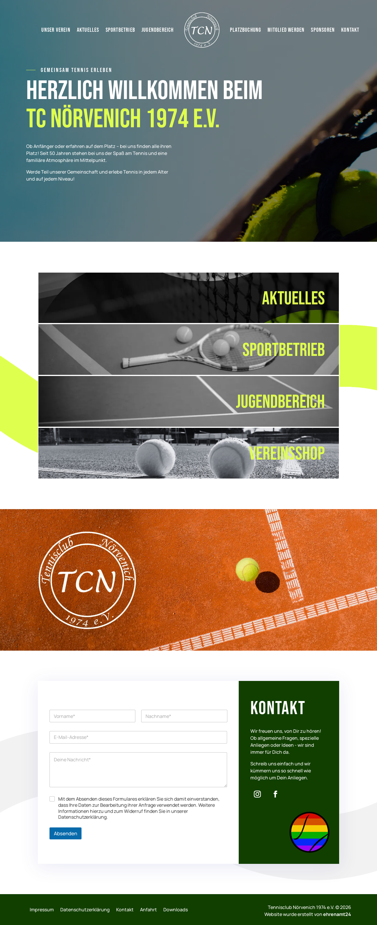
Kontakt (350, 30)
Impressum (42, 909)
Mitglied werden (286, 30)
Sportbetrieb (120, 30)
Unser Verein (55, 30)
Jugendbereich (157, 30)
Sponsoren (323, 30)
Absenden (65, 833)
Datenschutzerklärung (85, 909)
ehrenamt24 (337, 914)
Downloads (175, 909)
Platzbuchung (245, 30)
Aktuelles (88, 30)
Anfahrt (148, 909)
